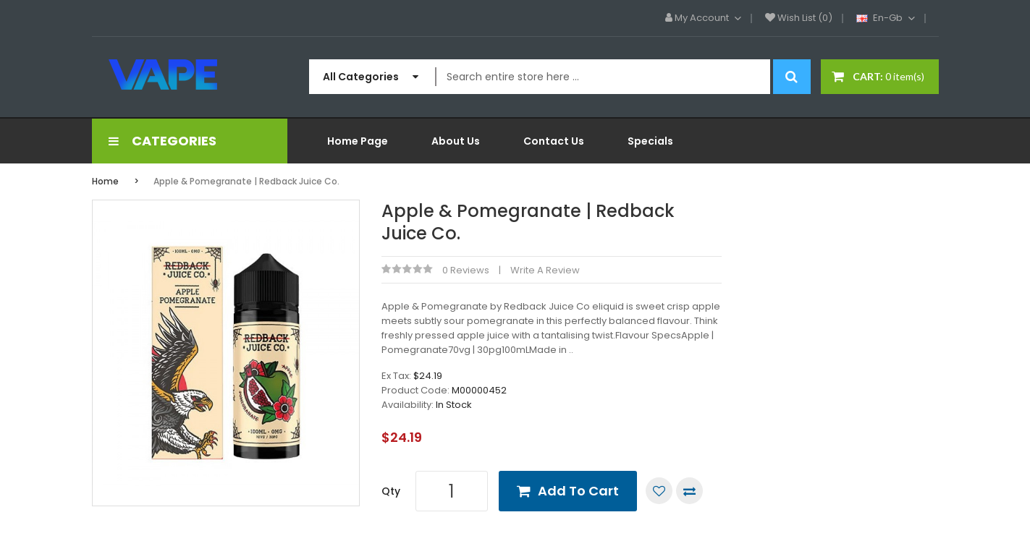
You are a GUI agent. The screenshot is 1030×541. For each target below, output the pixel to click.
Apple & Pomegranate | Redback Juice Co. (246, 181)
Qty (390, 491)
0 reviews (465, 270)
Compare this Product (689, 490)
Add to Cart (578, 491)
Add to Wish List (659, 490)
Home (105, 181)
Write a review (545, 270)
